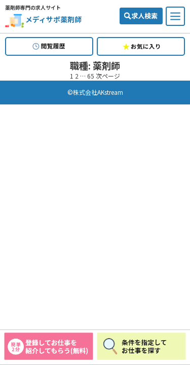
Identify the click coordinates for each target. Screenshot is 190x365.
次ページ (108, 75)
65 (90, 75)
